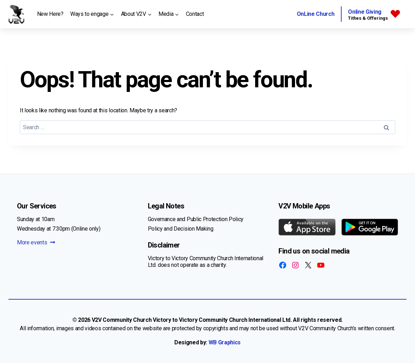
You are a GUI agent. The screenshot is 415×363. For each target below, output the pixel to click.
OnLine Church (316, 14)
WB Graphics (225, 342)
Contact (195, 14)
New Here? (50, 14)
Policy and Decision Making (180, 228)
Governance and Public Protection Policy (196, 219)
